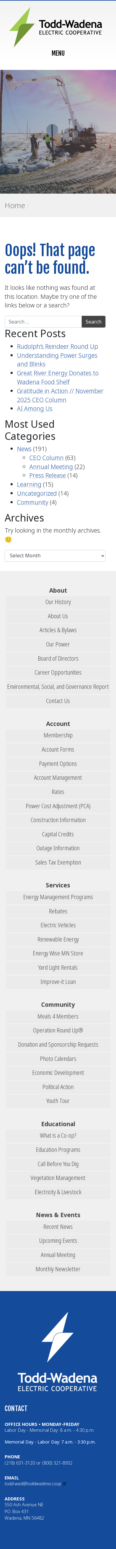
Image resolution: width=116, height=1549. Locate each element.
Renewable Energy (58, 939)
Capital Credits (58, 834)
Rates (58, 791)
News (24, 448)
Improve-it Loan (58, 981)
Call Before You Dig (58, 1164)
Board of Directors (58, 658)
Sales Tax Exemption (58, 862)
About (58, 590)
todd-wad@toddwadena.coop (33, 1484)
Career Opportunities (58, 672)
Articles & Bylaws (58, 630)
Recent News (58, 1226)
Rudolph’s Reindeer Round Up (57, 346)
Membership (58, 735)
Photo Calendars (58, 1058)
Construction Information (58, 820)
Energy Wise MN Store (58, 953)
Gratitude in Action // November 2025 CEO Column (60, 395)
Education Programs (58, 1149)
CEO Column (46, 457)
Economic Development (58, 1072)
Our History (58, 602)
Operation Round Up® (58, 1030)
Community (32, 502)
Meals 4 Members (58, 1016)
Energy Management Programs (58, 897)
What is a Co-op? (58, 1135)
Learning (29, 484)
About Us (58, 616)
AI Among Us (35, 408)
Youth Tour (58, 1100)
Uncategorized (37, 493)
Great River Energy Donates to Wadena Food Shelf (58, 377)
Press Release (47, 475)
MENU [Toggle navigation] (58, 53)
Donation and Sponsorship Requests (58, 1044)
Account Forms (58, 749)
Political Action (58, 1087)
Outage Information (58, 848)
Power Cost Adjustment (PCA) (58, 806)
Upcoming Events (58, 1240)
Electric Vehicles (58, 925)
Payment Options (58, 763)
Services (58, 885)
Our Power (58, 644)
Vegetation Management (58, 1178)
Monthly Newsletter (58, 1269)
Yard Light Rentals (58, 967)
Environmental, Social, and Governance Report (58, 686)
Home (15, 205)
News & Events (58, 1215)
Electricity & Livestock (58, 1192)
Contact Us (58, 701)
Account (58, 723)
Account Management (58, 777)
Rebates (58, 911)
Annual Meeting (51, 466)
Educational (58, 1124)
